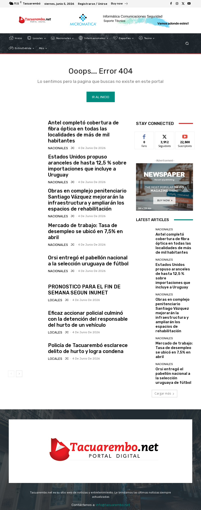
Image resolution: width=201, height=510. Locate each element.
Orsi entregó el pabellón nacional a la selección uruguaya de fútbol (85, 249)
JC (69, 143)
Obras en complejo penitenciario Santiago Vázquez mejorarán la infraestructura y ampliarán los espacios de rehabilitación (81, 190)
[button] (187, 43)
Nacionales (56, 143)
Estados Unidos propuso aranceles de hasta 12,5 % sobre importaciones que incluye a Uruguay (87, 160)
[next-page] (19, 362)
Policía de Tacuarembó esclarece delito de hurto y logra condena (88, 336)
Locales (54, 287)
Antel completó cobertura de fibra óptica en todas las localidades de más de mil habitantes (87, 131)
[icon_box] (119, 4)
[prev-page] (11, 362)
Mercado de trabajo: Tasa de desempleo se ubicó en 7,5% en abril (84, 220)
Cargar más (164, 347)
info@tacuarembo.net (113, 472)
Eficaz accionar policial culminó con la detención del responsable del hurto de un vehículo (87, 307)
